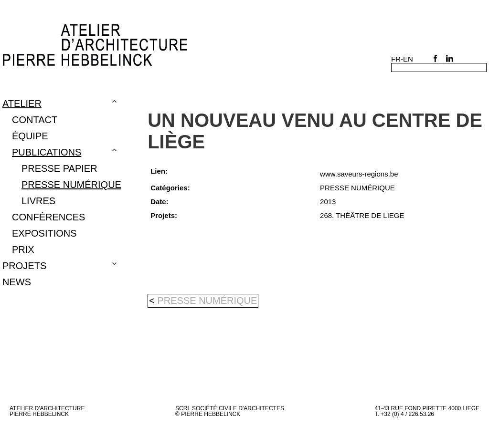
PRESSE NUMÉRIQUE (71, 184)
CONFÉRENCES (48, 217)
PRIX (23, 249)
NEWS (16, 282)
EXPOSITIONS (44, 233)
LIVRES (38, 201)
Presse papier (59, 168)
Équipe (30, 136)
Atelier (22, 103)
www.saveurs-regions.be (359, 174)
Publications (46, 152)
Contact (34, 119)
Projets (24, 265)
